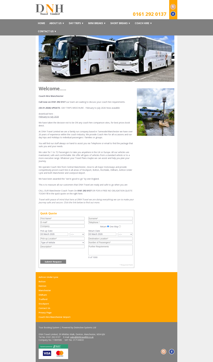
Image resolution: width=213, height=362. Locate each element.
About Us (56, 23)
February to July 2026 (49, 116)
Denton (42, 286)
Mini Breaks (97, 23)
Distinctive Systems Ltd (85, 327)
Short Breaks (120, 23)
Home (41, 23)
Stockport (44, 303)
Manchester (45, 290)
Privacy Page (45, 312)
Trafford (43, 299)
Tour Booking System (49, 327)
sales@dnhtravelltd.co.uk (82, 337)
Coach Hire (143, 23)
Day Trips (76, 23)
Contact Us (47, 31)
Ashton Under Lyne (48, 277)
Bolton (42, 281)
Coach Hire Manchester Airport (55, 317)
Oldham (43, 294)
